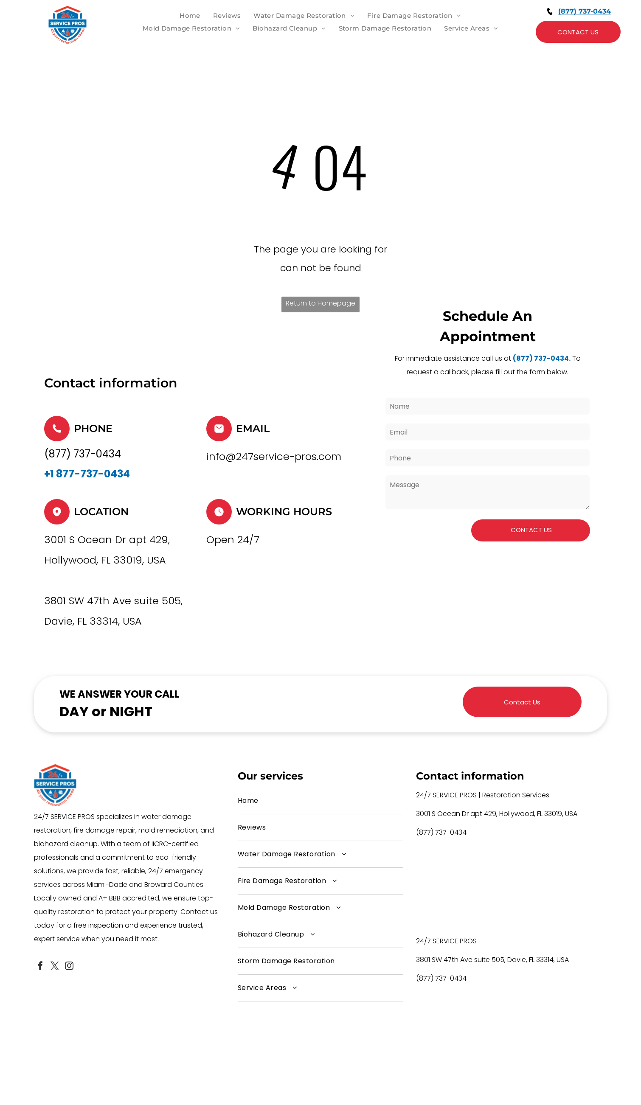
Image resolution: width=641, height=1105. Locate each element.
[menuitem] (190, 15)
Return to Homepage (320, 303)
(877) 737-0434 (584, 11)
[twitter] (54, 966)
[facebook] (40, 966)
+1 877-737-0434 (87, 474)
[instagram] (69, 966)
